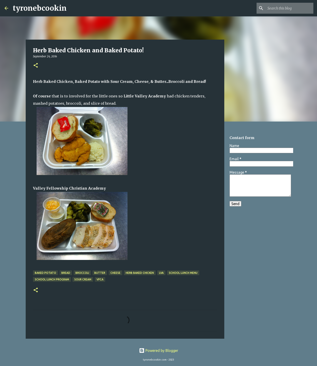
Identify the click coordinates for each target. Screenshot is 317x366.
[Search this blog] (289, 8)
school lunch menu (183, 272)
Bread (65, 272)
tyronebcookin (40, 8)
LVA (161, 272)
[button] (35, 66)
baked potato (45, 272)
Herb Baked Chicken (140, 272)
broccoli (82, 272)
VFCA (100, 279)
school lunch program (52, 279)
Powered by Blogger (158, 350)
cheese (115, 272)
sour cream (82, 279)
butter (99, 272)
